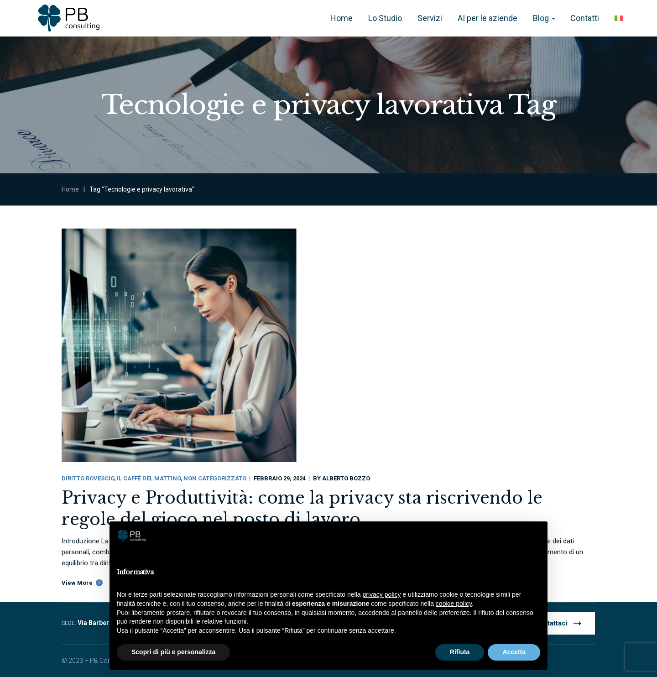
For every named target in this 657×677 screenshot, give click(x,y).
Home (70, 189)
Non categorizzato (214, 478)
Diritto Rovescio (88, 478)
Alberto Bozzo (346, 478)
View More (77, 582)
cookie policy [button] (454, 603)
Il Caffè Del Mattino (149, 478)
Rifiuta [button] (460, 652)
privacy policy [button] (382, 594)
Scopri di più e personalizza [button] (173, 652)
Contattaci (558, 622)
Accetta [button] (514, 652)
